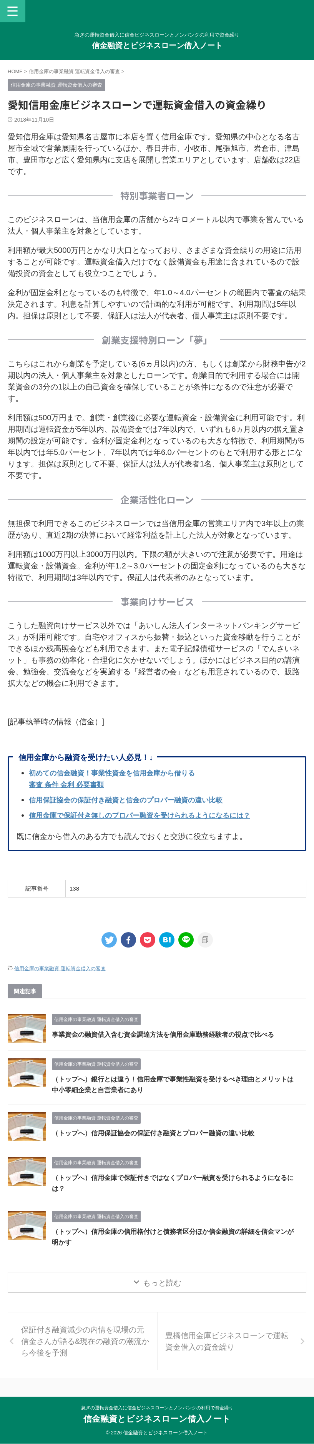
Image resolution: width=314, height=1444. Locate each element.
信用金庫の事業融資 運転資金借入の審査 (60, 968)
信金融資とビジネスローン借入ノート (157, 45)
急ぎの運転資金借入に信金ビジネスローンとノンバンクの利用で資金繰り (157, 1408)
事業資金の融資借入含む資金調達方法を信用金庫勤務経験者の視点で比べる (169, 1034)
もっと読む (162, 1283)
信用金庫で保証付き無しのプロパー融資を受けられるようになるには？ (152, 815)
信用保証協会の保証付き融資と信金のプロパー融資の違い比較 (136, 800)
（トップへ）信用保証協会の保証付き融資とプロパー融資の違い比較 (159, 1133)
